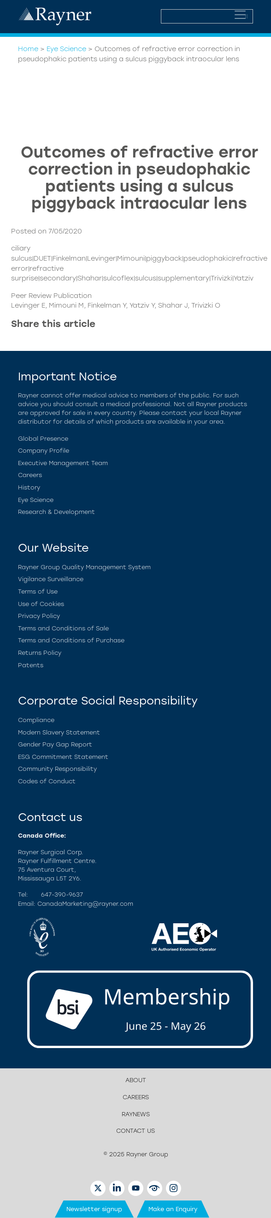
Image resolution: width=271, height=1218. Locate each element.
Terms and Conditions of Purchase (71, 640)
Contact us (135, 1130)
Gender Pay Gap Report (55, 744)
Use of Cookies (41, 603)
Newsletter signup (94, 1209)
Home (28, 49)
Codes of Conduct (47, 781)
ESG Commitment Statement (63, 756)
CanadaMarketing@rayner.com (85, 903)
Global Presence (43, 438)
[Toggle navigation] (240, 15)
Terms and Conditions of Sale (63, 628)
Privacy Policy (39, 615)
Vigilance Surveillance (50, 579)
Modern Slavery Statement (59, 732)
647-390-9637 (62, 894)
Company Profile (43, 450)
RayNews (136, 1114)
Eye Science (66, 49)
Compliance (36, 720)
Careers (30, 475)
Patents (30, 665)
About (135, 1080)
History (29, 487)
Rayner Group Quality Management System (84, 567)
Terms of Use (38, 591)
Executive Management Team (63, 463)
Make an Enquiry (173, 1209)
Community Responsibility (57, 768)
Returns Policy (39, 652)
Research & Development (56, 511)
